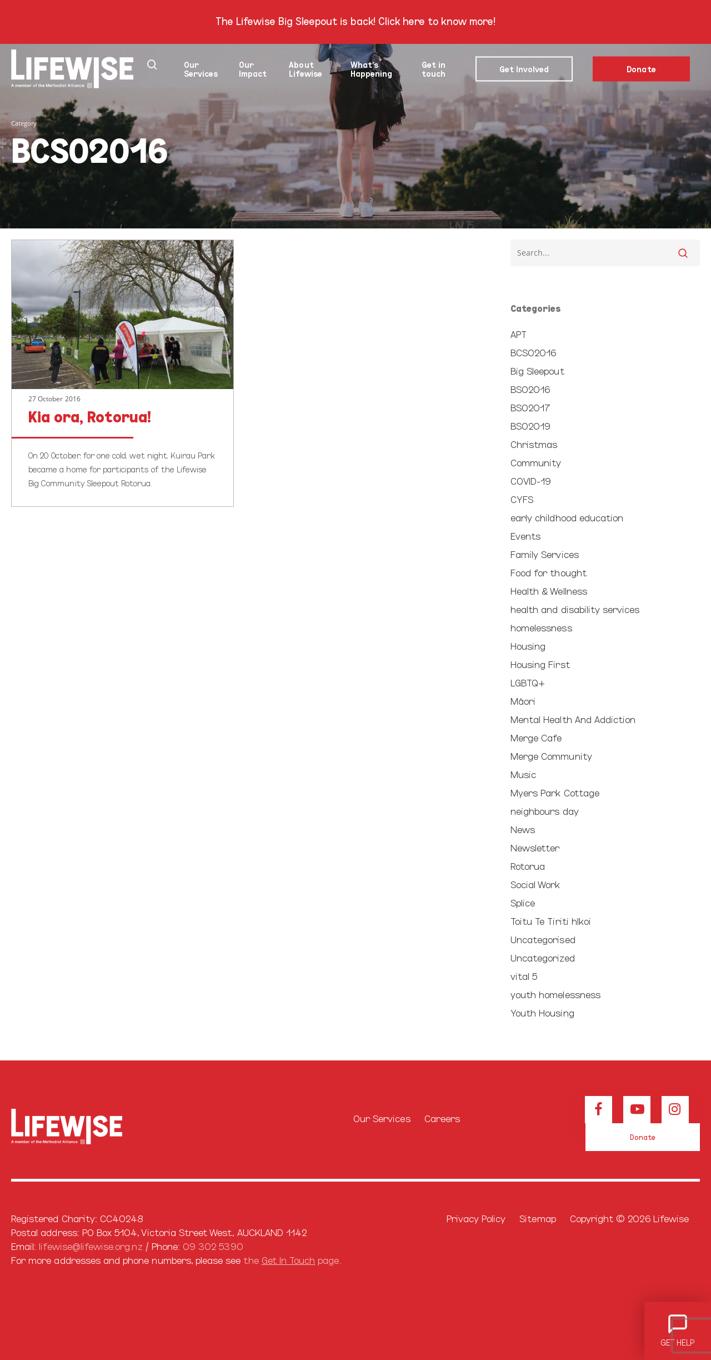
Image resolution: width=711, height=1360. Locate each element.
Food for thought (548, 572)
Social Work (535, 884)
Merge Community (551, 755)
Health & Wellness (548, 590)
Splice (522, 902)
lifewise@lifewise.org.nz (90, 1245)
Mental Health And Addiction (572, 719)
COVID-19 (530, 480)
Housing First (540, 663)
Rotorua (527, 865)
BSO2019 (530, 425)
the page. (292, 1259)
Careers (442, 1118)
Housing (527, 645)
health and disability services (575, 608)
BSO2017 (530, 407)
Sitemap (537, 1218)
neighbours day (544, 810)
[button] (642, 1137)
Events (525, 535)
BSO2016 (530, 388)
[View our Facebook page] (598, 1109)
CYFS (521, 498)
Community (535, 462)
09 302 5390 (213, 1245)
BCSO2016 (533, 352)
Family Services (544, 553)
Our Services (381, 1118)
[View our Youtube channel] (636, 1109)
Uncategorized (542, 957)
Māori (522, 700)
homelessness (541, 627)
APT (518, 333)
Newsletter (535, 847)
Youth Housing (542, 1012)
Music (523, 774)
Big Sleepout (537, 370)
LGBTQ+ (527, 682)
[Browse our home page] (104, 1126)
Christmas (533, 443)
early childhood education (566, 517)
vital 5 (523, 975)
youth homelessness (555, 994)
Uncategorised (542, 939)
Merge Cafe (536, 737)
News (522, 829)
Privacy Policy (476, 1218)
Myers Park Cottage (554, 792)
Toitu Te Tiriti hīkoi (550, 920)
